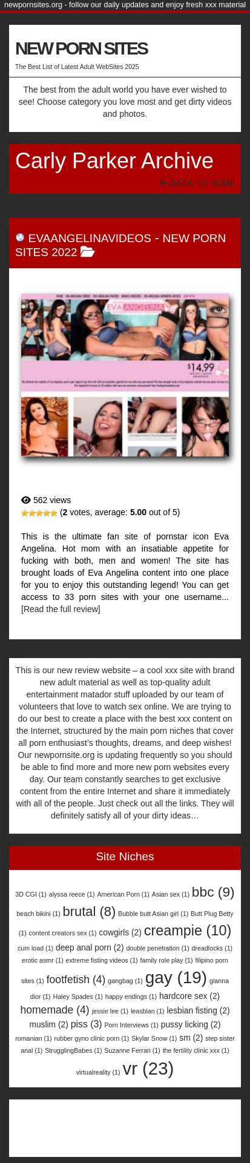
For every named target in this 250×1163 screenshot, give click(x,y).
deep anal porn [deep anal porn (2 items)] (90, 947)
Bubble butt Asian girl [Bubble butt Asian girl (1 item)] (153, 913)
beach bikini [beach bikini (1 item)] (38, 913)
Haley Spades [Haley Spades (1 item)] (77, 996)
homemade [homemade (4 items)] (54, 1010)
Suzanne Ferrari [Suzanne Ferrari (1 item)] (132, 1050)
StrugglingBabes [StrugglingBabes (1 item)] (73, 1050)
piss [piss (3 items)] (86, 1024)
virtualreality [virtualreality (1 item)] (98, 1072)
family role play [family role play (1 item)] (166, 960)
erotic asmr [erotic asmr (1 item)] (43, 960)
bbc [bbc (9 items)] (213, 892)
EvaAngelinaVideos (89, 238)
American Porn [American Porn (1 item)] (123, 894)
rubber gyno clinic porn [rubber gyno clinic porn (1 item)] (92, 1038)
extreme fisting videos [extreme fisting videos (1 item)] (102, 960)
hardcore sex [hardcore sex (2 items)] (189, 996)
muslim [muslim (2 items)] (48, 1024)
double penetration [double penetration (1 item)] (157, 948)
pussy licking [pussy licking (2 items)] (191, 1024)
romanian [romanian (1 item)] (33, 1038)
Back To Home (197, 183)
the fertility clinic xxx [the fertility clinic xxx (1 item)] (196, 1050)
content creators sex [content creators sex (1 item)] (63, 933)
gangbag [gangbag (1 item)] (125, 980)
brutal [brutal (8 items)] (89, 911)
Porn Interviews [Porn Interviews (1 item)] (131, 1025)
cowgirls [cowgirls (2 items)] (120, 932)
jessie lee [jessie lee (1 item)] (110, 1011)
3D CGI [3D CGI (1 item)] (31, 894)
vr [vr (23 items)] (148, 1068)
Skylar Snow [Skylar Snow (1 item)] (154, 1038)
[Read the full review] (60, 609)
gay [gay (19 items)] (176, 977)
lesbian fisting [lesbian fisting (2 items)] (198, 1010)
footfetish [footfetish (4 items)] (76, 980)
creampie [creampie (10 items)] (188, 930)
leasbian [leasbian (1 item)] (148, 1011)
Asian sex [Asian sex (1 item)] (170, 894)
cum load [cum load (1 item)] (35, 948)
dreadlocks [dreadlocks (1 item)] (212, 948)
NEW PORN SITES (81, 48)
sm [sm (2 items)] (191, 1038)
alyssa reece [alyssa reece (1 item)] (72, 894)
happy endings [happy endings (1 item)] (131, 996)
